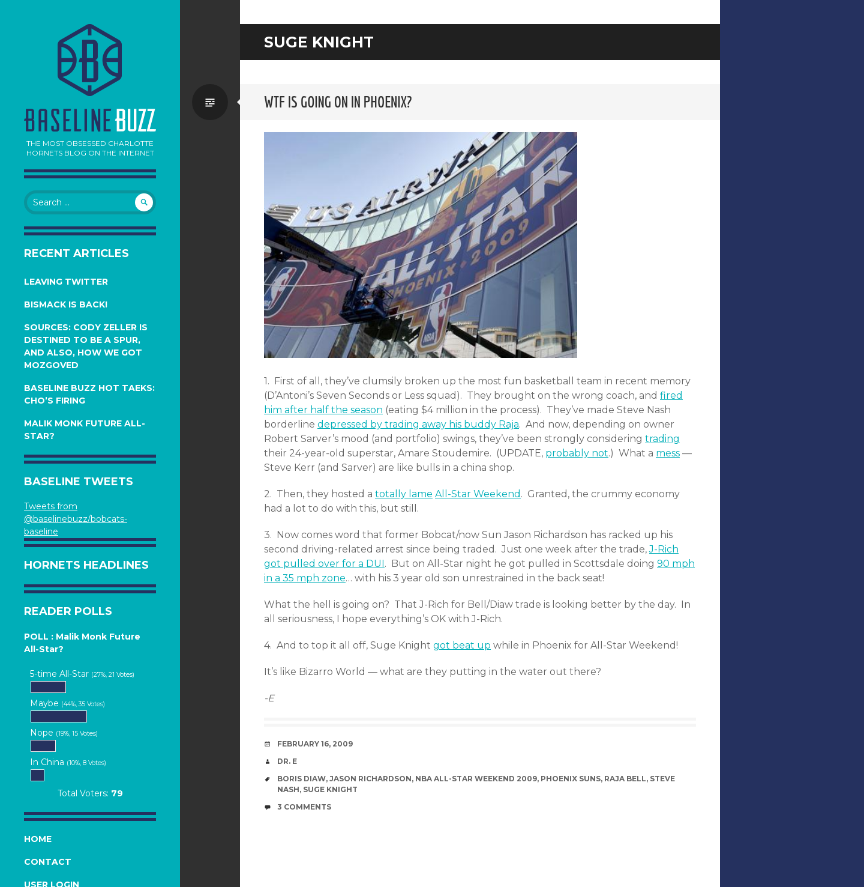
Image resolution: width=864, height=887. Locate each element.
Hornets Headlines (86, 565)
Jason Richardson (370, 778)
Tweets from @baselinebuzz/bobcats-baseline (75, 519)
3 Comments (304, 806)
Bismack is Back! (65, 304)
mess (668, 453)
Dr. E (287, 761)
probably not (576, 453)
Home (38, 839)
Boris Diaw (301, 778)
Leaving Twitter (66, 281)
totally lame (404, 494)
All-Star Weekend (478, 494)
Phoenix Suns (571, 778)
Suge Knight (330, 789)
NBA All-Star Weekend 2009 (476, 778)
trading (662, 438)
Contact (47, 861)
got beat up (462, 645)
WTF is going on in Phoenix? (338, 101)
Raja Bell (625, 778)
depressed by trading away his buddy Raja (418, 424)
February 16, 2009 (315, 743)
